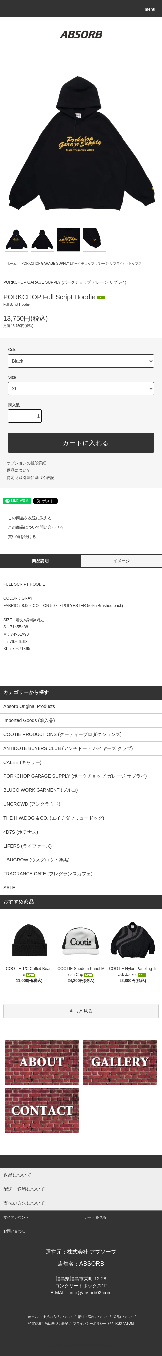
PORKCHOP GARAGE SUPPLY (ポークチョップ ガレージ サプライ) (72, 263)
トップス (135, 263)
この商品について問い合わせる (32, 527)
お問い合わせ (14, 1231)
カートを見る (95, 1217)
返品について (19, 470)
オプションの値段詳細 (26, 463)
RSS (118, 1323)
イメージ (121, 561)
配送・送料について (93, 1317)
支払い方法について (58, 1317)
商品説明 (40, 561)
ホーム (12, 263)
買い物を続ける (18, 536)
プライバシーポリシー (89, 1323)
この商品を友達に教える (26, 518)
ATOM (129, 1323)
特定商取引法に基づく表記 (30, 477)
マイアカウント (16, 1217)
